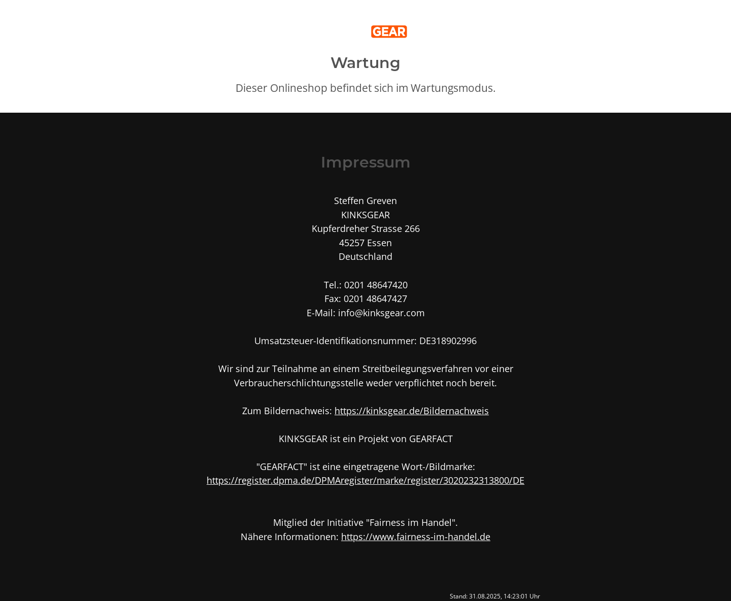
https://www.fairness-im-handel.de (415, 536)
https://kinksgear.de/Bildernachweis (412, 410)
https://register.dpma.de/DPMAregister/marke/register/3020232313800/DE (365, 480)
